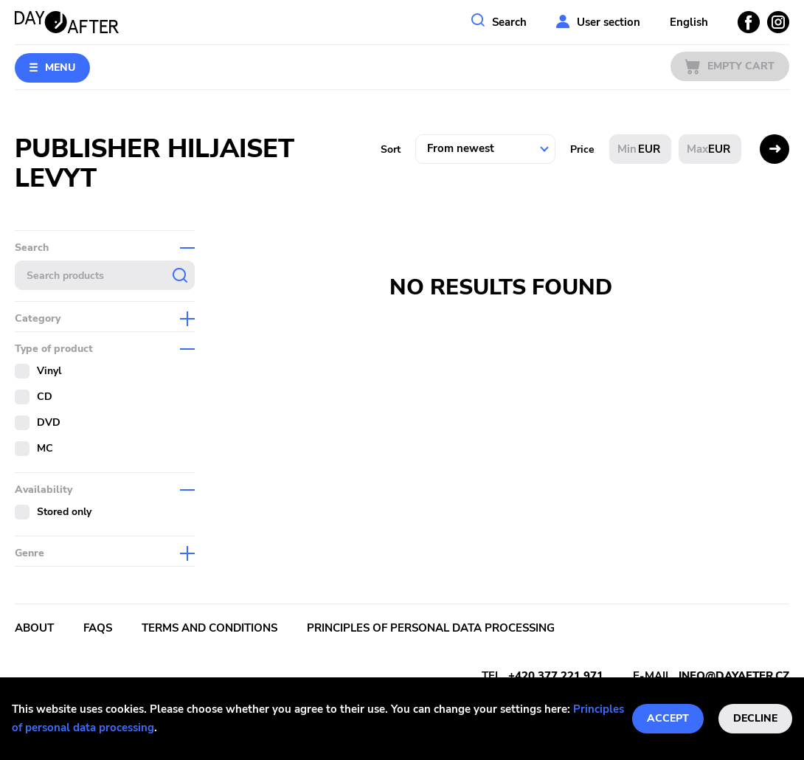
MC (45, 448)
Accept (668, 718)
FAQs (97, 628)
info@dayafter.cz (734, 676)
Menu (60, 68)
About (34, 628)
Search (509, 22)
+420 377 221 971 (555, 676)
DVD (48, 422)
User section (608, 22)
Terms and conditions (209, 628)
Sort (391, 149)
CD (44, 397)
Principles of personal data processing (431, 628)
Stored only (64, 512)
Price (582, 149)
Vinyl (49, 371)
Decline (755, 718)
